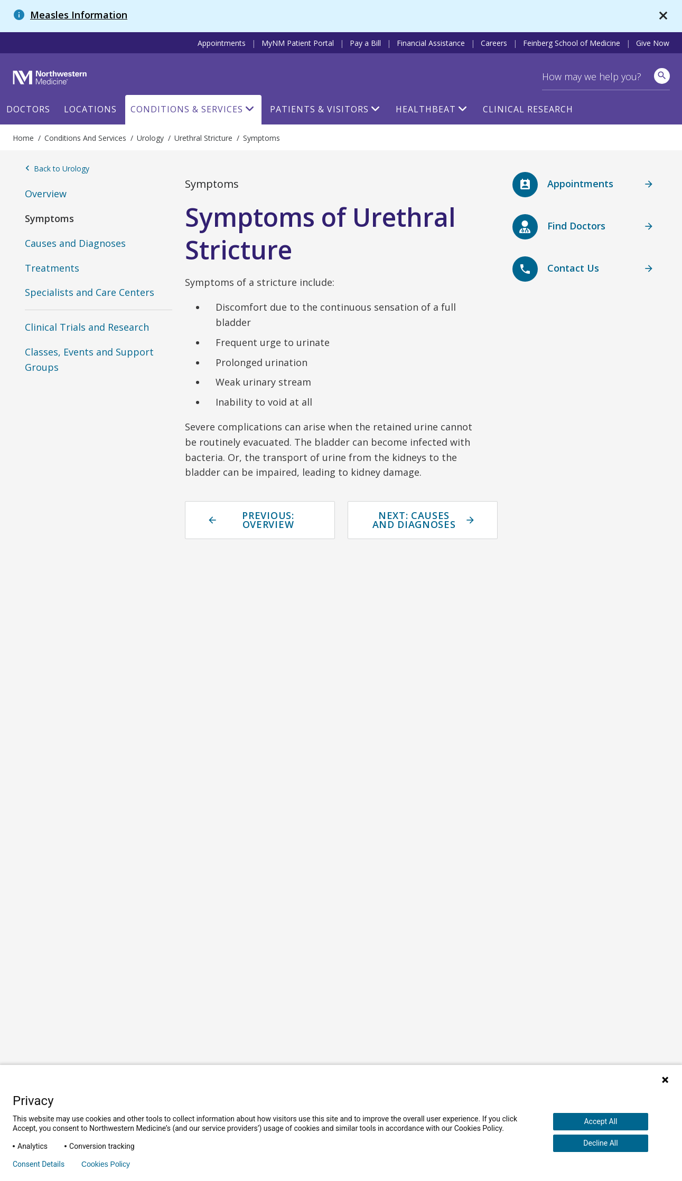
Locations (90, 109)
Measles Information (78, 14)
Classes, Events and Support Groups (89, 359)
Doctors (28, 109)
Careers (494, 43)
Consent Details (38, 1164)
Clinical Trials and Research (87, 327)
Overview (46, 193)
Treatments (52, 268)
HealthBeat (426, 109)
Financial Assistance (431, 43)
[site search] (662, 76)
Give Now (652, 43)
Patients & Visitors (319, 109)
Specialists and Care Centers (89, 292)
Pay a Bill (365, 43)
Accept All (600, 1121)
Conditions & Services (186, 109)
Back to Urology (57, 169)
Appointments (222, 43)
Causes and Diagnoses (75, 243)
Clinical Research (528, 109)
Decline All (600, 1143)
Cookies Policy (105, 1164)
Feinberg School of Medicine (571, 43)
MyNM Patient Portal (297, 43)
